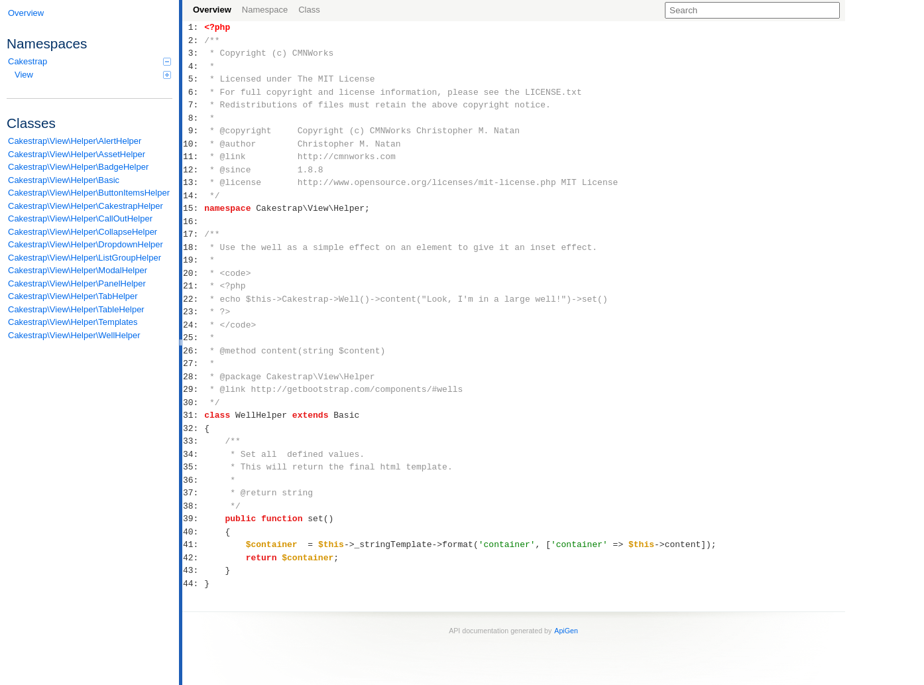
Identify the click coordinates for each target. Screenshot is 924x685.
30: (193, 402)
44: (193, 584)
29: (193, 389)
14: (193, 196)
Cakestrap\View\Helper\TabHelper (73, 296)
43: (193, 570)
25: (193, 337)
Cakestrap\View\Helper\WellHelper (74, 335)
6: (193, 92)
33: (193, 441)
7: (193, 105)
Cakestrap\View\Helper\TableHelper (76, 309)
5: (193, 79)
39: (193, 519)
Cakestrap (89, 61)
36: (193, 480)
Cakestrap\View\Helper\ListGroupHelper (84, 258)
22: (193, 299)
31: (193, 415)
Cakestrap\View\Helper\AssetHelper (76, 154)
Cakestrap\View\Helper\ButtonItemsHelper (89, 193)
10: (193, 144)
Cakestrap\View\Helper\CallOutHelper (80, 218)
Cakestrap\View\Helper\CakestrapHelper (85, 206)
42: (193, 558)
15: (193, 208)
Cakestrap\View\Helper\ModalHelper (77, 270)
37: (193, 493)
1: (193, 27)
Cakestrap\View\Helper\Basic (63, 180)
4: (193, 66)
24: (193, 325)
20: (193, 273)
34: (193, 454)
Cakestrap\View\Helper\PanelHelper (77, 283)
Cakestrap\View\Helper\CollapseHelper (82, 232)
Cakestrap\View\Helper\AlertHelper (74, 141)
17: (193, 234)
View (93, 75)
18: (193, 247)
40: (193, 532)
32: (193, 428)
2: (193, 40)
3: (193, 53)
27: (193, 363)
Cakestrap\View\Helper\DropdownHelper (85, 244)
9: (193, 131)
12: (193, 170)
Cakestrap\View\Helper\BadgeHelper (78, 167)
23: (193, 312)
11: (193, 156)
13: (193, 182)
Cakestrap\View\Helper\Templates (73, 322)
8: (193, 118)
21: (193, 286)
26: (193, 351)
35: (193, 467)
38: (193, 506)
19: (193, 260)
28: (193, 377)
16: (193, 221)
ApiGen (566, 631)
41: (193, 544)
